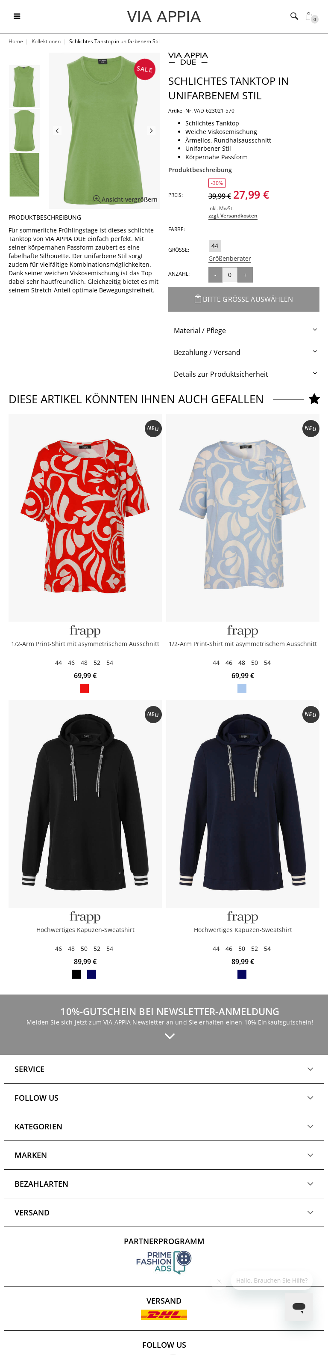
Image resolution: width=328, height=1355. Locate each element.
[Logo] (164, 16)
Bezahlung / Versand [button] (207, 352)
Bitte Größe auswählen (244, 299)
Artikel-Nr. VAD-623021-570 (201, 110)
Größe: (178, 249)
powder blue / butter (242, 688)
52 (97, 662)
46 (71, 662)
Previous (57, 130)
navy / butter (91, 974)
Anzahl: (179, 273)
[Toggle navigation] (17, 16)
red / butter (84, 688)
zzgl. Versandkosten (233, 215)
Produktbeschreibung (200, 170)
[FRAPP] (85, 917)
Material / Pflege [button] (200, 330)
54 (109, 662)
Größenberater (229, 258)
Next (151, 130)
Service (29, 1069)
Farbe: (176, 229)
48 (84, 662)
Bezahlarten (41, 1184)
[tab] (244, 330)
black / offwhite (76, 974)
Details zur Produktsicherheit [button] (221, 374)
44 (214, 245)
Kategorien (38, 1126)
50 (254, 662)
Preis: (175, 195)
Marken (31, 1155)
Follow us (37, 1098)
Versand (32, 1212)
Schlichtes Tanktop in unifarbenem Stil (228, 88)
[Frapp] (85, 631)
